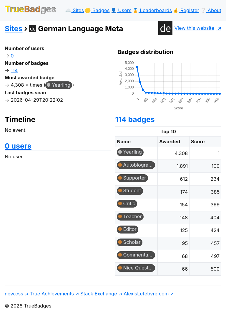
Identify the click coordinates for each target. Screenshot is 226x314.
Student (132, 190)
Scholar (132, 242)
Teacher (132, 216)
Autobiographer (139, 165)
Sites (13, 28)
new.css (14, 294)
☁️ (74, 10)
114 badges (134, 119)
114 (14, 70)
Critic (129, 203)
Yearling (61, 85)
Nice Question (139, 268)
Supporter (134, 178)
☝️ (186, 10)
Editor (130, 229)
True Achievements (52, 294)
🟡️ (97, 10)
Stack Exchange (98, 294)
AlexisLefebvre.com (146, 294)
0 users (18, 146)
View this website (186, 28)
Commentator (138, 255)
